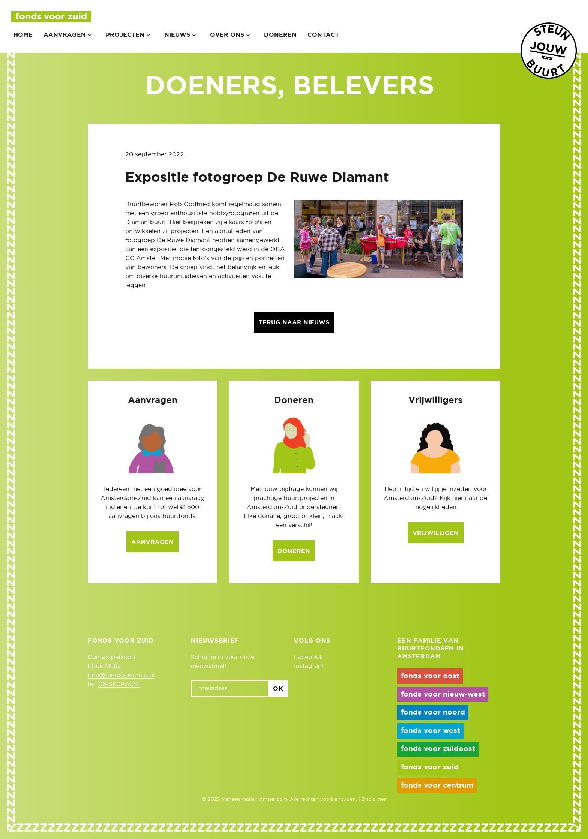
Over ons (227, 35)
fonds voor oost (430, 676)
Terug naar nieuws (294, 322)
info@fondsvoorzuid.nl (121, 675)
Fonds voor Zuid (51, 16)
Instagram (309, 666)
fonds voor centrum (437, 785)
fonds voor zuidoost (438, 748)
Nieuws (177, 35)
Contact (323, 35)
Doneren (280, 35)
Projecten (125, 35)
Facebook (308, 657)
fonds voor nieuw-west (443, 694)
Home (23, 35)
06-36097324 (119, 684)
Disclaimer (374, 799)
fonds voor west (430, 730)
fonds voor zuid (430, 767)
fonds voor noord (433, 712)
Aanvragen (65, 35)
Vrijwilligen (435, 533)
